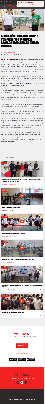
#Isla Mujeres (11, 52)
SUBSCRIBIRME (22, 345)
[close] (41, 2)
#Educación (4, 52)
